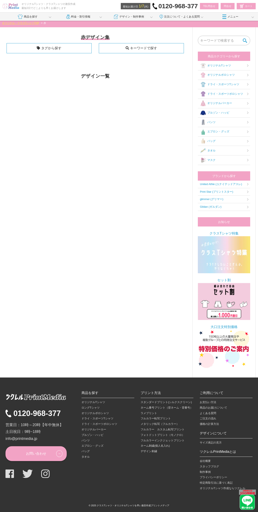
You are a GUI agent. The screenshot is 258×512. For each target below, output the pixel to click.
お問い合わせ (36, 453)
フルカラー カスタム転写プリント (163, 429)
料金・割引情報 (78, 17)
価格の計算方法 (209, 424)
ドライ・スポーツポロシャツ (221, 94)
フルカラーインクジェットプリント (163, 440)
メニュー (230, 17)
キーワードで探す (143, 48)
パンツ (208, 122)
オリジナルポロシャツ (217, 75)
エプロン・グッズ (214, 132)
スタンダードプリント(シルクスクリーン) (166, 402)
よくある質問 (208, 413)
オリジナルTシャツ (215, 65)
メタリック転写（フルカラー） (160, 424)
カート (246, 6)
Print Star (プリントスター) (216, 191)
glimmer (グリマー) (211, 199)
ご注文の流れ (208, 418)
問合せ (227, 6)
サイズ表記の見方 (211, 442)
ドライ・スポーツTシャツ (219, 84)
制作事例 (205, 472)
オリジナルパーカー (216, 103)
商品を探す (27, 17)
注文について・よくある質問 (180, 17)
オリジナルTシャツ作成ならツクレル (222, 488)
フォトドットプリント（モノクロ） (163, 435)
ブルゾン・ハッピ (214, 113)
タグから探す (51, 48)
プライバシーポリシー (213, 477)
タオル (208, 150)
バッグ (208, 141)
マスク (208, 160)
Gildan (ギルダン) (210, 206)
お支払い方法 (208, 402)
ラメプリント (149, 413)
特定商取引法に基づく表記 (216, 482)
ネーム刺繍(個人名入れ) (155, 445)
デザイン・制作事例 (129, 17)
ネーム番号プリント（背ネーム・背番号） (167, 407)
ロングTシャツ (90, 407)
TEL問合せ (209, 6)
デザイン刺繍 (149, 451)
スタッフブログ (209, 466)
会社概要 (205, 461)
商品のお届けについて (213, 407)
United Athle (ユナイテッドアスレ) (221, 184)
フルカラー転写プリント (156, 418)
